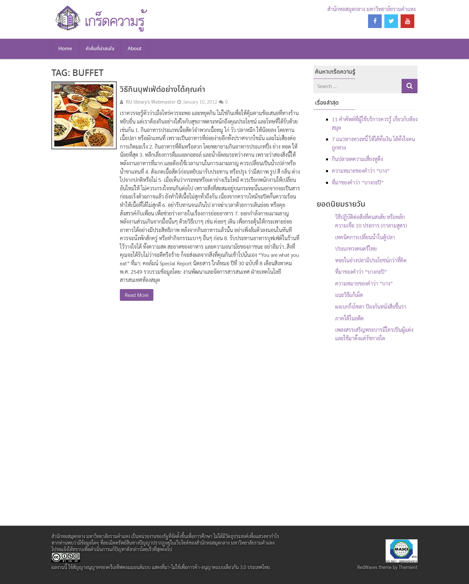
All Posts (63, 87)
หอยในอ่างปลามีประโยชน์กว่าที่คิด (370, 260)
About (135, 48)
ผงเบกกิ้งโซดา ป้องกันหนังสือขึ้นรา (370, 306)
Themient (408, 567)
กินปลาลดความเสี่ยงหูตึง (357, 158)
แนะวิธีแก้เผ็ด (349, 294)
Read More (137, 294)
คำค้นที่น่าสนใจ (100, 48)
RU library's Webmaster (151, 101)
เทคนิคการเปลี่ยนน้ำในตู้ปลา (365, 237)
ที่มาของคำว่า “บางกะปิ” (358, 182)
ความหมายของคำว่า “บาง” (361, 170)
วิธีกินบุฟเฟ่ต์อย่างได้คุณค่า (162, 90)
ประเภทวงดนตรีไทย (356, 248)
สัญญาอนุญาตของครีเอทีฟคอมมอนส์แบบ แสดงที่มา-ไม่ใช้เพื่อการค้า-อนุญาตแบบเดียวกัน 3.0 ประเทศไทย (171, 567)
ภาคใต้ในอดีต (349, 318)
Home (65, 48)
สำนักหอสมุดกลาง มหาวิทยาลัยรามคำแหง (371, 9)
